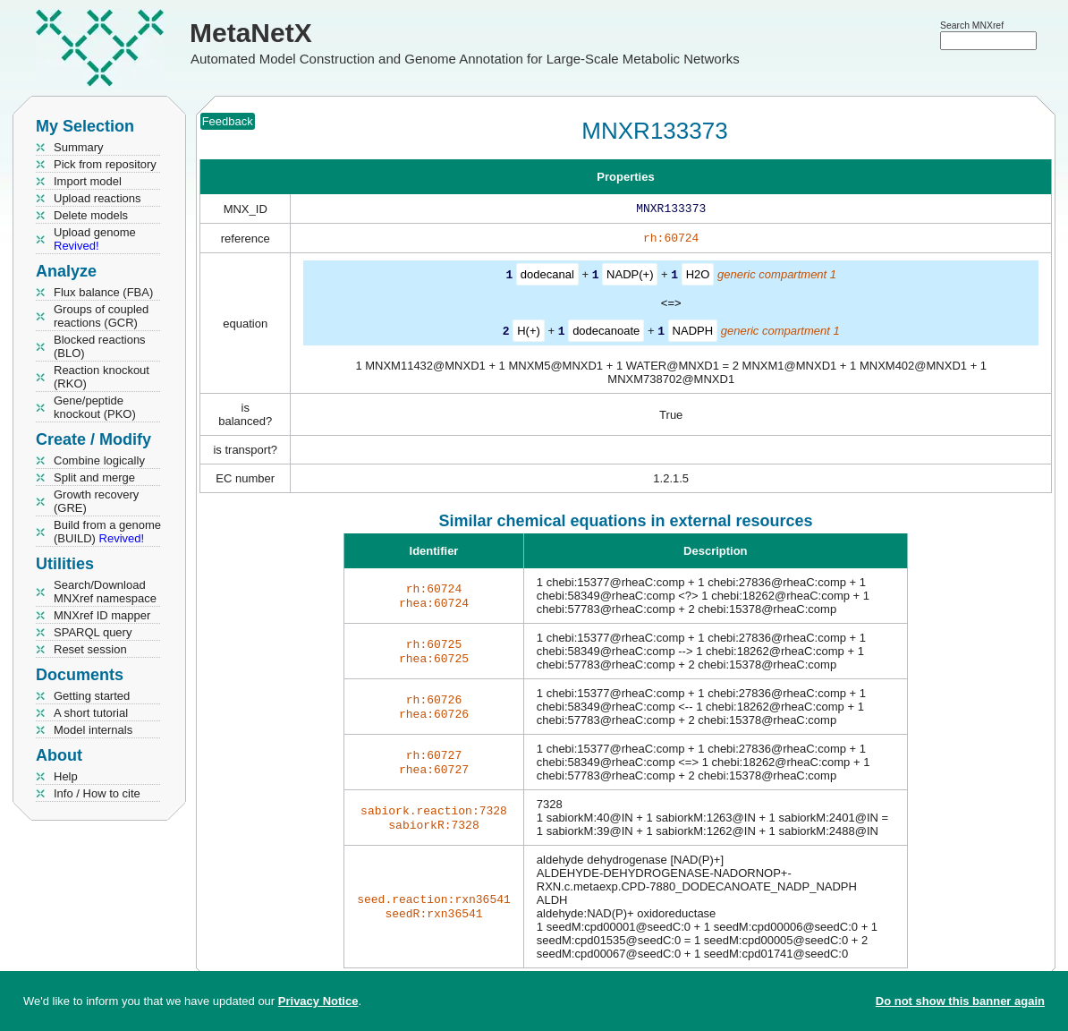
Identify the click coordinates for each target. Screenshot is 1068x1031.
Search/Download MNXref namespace (105, 591)
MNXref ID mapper (102, 615)
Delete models (91, 215)
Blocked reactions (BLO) (100, 346)
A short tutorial (91, 713)
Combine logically (99, 460)
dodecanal (547, 278)
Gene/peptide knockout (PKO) (95, 407)
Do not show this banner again (960, 1001)
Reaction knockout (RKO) (101, 376)
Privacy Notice (318, 1001)
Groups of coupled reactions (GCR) (101, 315)
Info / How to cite (97, 793)
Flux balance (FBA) (103, 292)
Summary (79, 147)
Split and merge (94, 477)
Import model (88, 181)
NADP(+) (629, 278)
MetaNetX (251, 32)
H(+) (528, 333)
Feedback (227, 121)
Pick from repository (105, 164)
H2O (698, 278)
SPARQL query (92, 632)
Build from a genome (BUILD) (107, 531)
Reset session (90, 649)
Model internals (93, 730)
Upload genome (95, 239)
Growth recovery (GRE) (96, 501)
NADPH (693, 333)
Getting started (92, 696)
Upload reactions (97, 198)
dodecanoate (606, 333)
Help (66, 776)
